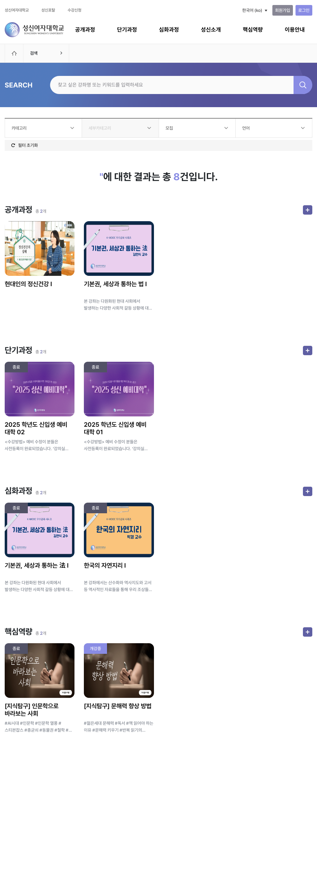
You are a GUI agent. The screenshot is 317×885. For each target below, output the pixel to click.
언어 (246, 128)
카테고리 (19, 128)
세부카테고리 (100, 128)
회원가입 (282, 10)
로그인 (303, 10)
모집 (169, 128)
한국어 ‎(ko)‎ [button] (252, 10)
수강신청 (74, 10)
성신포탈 (48, 10)
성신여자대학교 (17, 10)
